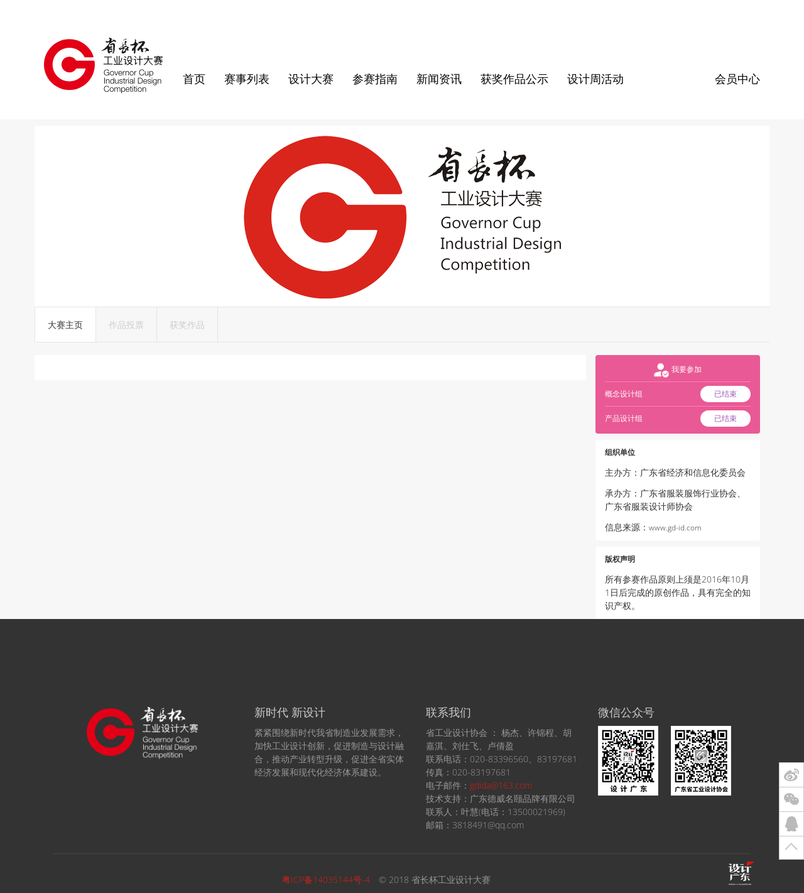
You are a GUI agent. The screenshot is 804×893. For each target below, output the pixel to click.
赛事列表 (246, 78)
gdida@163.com (501, 785)
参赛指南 (375, 78)
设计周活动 (595, 78)
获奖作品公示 (514, 78)
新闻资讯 (439, 78)
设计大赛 (311, 78)
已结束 (725, 393)
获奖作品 (187, 325)
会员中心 (737, 78)
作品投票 (126, 325)
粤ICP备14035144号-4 (326, 879)
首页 (194, 78)
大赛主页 (65, 325)
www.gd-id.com (675, 527)
